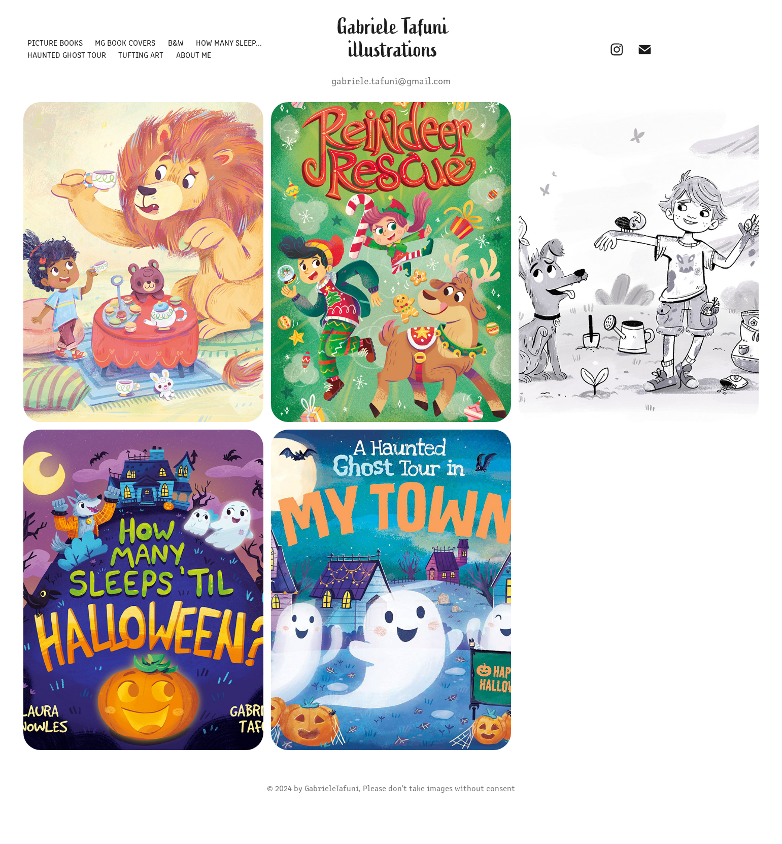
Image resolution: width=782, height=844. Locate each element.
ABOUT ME (193, 54)
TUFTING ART (140, 54)
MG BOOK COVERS (125, 42)
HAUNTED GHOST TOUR (66, 54)
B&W (176, 42)
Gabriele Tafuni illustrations (395, 38)
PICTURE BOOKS (55, 42)
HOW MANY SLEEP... (229, 42)
